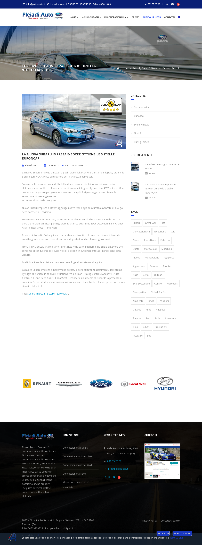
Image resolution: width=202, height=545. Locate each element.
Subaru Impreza (36, 293)
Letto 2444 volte (72, 165)
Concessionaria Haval (74, 473)
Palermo (165, 240)
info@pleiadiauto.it (118, 468)
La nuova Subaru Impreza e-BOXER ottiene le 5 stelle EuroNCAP (68, 156)
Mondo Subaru (91, 17)
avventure (170, 318)
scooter (167, 266)
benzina (153, 266)
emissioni (163, 301)
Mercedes (172, 283)
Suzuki (146, 274)
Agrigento (169, 257)
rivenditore (149, 240)
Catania (137, 309)
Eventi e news (140, 124)
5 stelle (50, 293)
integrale (138, 335)
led (149, 335)
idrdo (148, 309)
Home (74, 17)
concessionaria (141, 231)
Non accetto (182, 533)
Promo (135, 17)
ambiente (138, 301)
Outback (158, 274)
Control (158, 283)
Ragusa (137, 318)
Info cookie (176, 537)
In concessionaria (116, 17)
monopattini (139, 292)
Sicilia (157, 318)
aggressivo (139, 266)
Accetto (163, 533)
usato (136, 248)
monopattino (152, 257)
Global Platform (159, 292)
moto (136, 240)
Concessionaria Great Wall (77, 465)
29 (50, 165)
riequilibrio (160, 231)
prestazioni (161, 327)
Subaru (137, 222)
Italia (135, 274)
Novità (136, 133)
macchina (166, 248)
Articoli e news (152, 17)
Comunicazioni (140, 107)
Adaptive (160, 309)
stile (173, 231)
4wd (148, 318)
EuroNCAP (62, 293)
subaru (146, 327)
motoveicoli (150, 248)
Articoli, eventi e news (145, 68)
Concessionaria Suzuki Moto (78, 456)
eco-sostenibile (141, 283)
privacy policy (150, 520)
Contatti (169, 17)
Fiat (163, 222)
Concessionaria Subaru (75, 447)
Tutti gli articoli (140, 142)
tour (135, 327)
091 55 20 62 (154, 4)
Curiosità (137, 116)
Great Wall (150, 222)
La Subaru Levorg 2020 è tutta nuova (162, 166)
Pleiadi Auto (30, 165)
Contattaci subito (170, 520)
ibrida (151, 301)
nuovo (136, 257)
